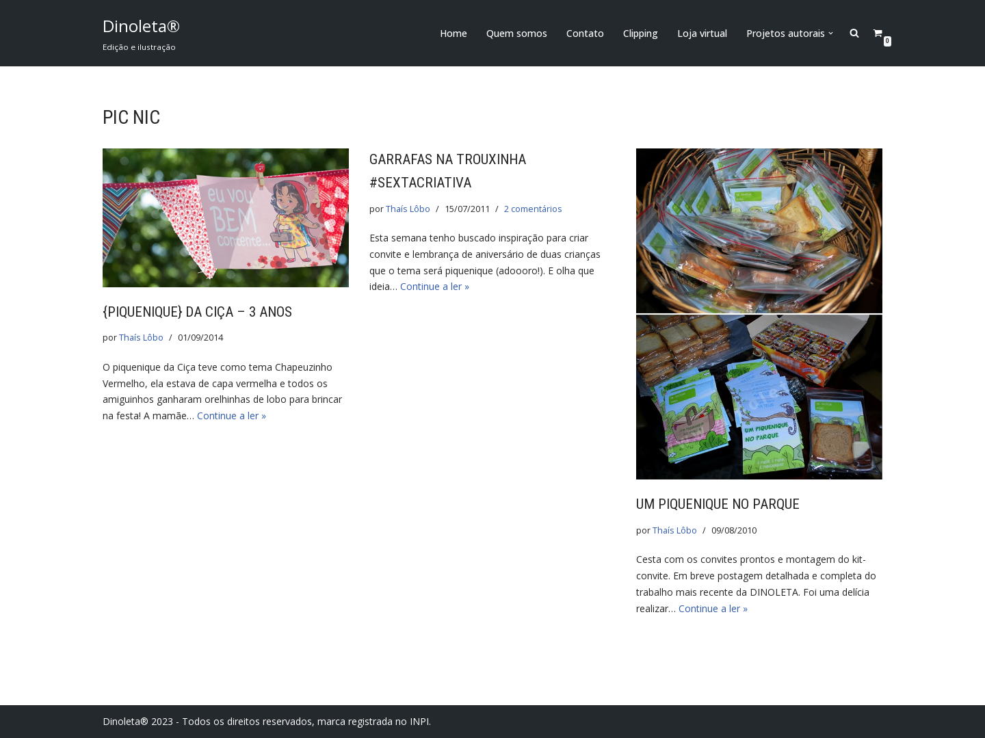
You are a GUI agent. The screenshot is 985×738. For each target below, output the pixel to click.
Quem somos (516, 33)
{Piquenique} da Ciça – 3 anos (197, 312)
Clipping (640, 33)
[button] (830, 33)
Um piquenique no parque (718, 504)
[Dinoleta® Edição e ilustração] (141, 33)
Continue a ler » (231, 415)
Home (453, 33)
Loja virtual (702, 33)
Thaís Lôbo (141, 337)
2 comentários (533, 209)
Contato (585, 33)
